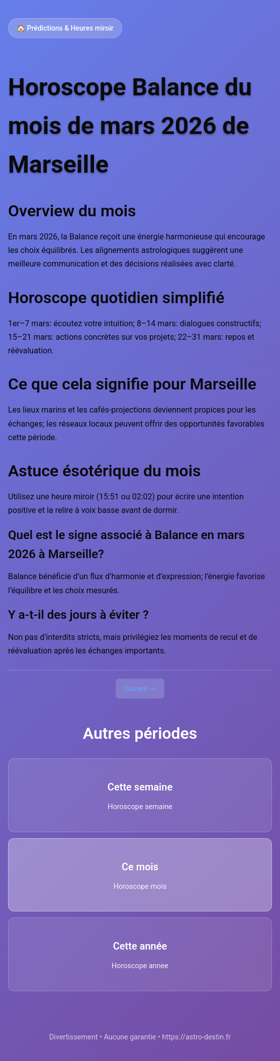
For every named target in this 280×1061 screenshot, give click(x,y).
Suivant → (140, 689)
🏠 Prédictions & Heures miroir (65, 28)
